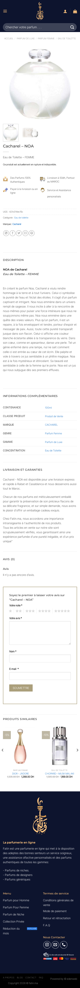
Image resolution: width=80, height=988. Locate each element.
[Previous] (3, 758)
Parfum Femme (46, 38)
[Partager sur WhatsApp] (6, 233)
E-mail (14, 668)
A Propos (8, 977)
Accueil (8, 38)
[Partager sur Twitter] (19, 233)
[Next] (77, 758)
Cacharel (16, 224)
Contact (30, 977)
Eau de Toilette (53, 450)
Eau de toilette (67, 38)
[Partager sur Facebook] (13, 233)
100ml (48, 407)
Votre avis (15, 618)
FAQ (41, 977)
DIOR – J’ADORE (20, 773)
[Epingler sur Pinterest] (32, 233)
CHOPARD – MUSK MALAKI (59, 773)
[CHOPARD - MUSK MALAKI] (59, 746)
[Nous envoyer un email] (55, 944)
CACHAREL (51, 424)
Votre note (15, 605)
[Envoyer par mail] (25, 233)
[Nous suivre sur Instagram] (47, 944)
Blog (20, 977)
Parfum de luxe (26, 38)
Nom (12, 651)
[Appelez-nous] (63, 944)
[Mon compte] (65, 11)
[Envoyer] (72, 27)
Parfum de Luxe (53, 442)
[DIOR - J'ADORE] (20, 746)
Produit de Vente (54, 416)
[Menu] (5, 11)
